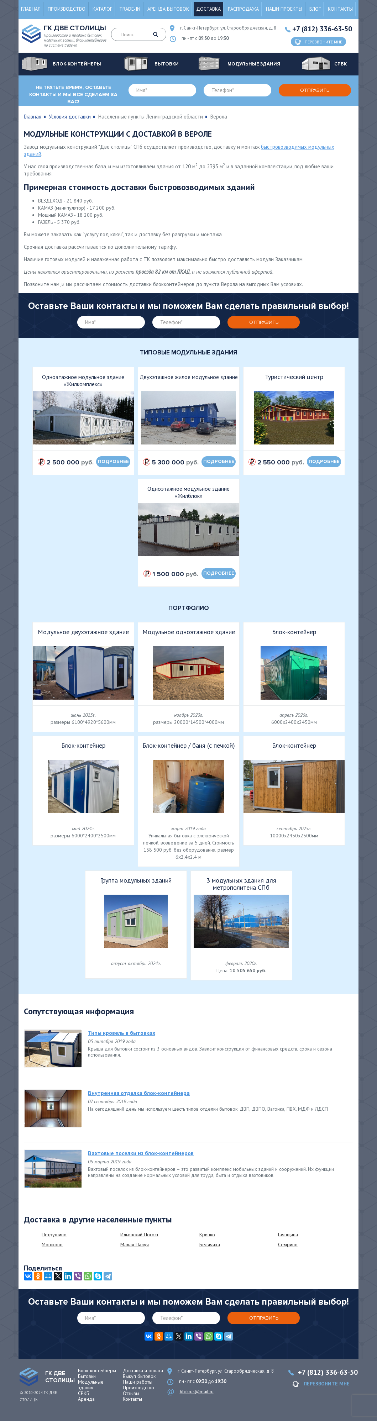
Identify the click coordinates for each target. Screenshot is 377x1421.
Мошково (52, 1244)
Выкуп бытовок (139, 1376)
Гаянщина (288, 1234)
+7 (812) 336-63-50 (322, 28)
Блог (315, 9)
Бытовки (87, 1376)
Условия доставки (70, 116)
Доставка (208, 9)
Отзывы (131, 1393)
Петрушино (54, 1234)
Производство (66, 9)
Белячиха (209, 1244)
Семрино (288, 1244)
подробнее (113, 461)
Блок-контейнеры (97, 1370)
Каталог (102, 9)
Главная (31, 9)
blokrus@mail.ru (197, 1392)
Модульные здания (91, 1384)
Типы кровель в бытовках (121, 1032)
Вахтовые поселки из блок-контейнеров (141, 1153)
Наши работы (137, 1382)
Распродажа (243, 9)
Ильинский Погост (139, 1234)
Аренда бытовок (168, 9)
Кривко (207, 1234)
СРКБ (83, 1393)
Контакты (340, 9)
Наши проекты (284, 9)
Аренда (86, 1399)
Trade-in (129, 9)
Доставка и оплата (143, 1370)
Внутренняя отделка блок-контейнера (139, 1092)
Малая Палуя (134, 1244)
